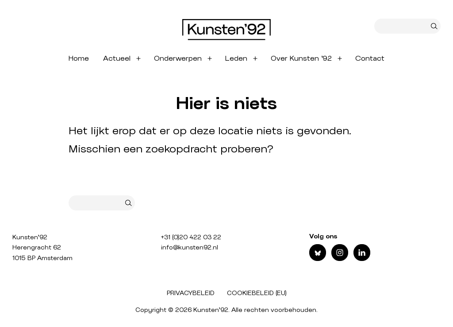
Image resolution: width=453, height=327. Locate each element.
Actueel (117, 58)
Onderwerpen (178, 58)
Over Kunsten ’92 (301, 58)
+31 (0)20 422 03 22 (191, 237)
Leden (236, 58)
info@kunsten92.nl (189, 248)
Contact (369, 58)
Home (79, 58)
